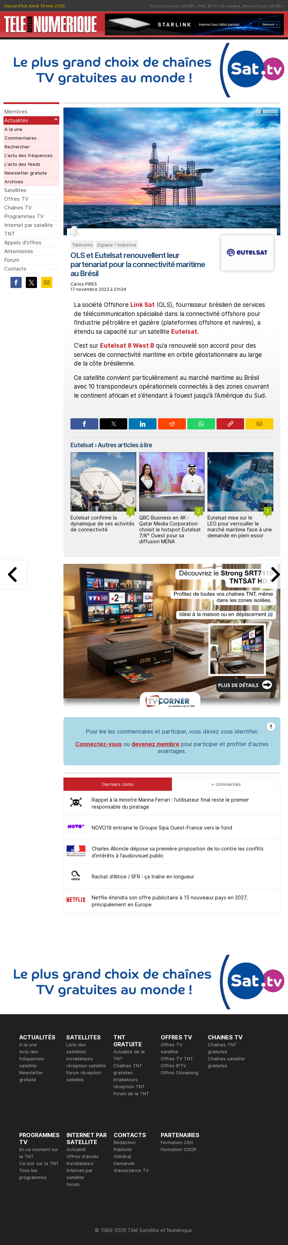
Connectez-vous (98, 744)
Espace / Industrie (116, 245)
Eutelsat (184, 331)
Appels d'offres (22, 242)
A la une (13, 129)
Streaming (229, 5)
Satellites (15, 190)
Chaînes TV (18, 207)
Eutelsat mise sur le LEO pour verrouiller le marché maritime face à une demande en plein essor (239, 526)
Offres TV (16, 199)
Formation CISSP (179, 1149)
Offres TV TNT (177, 1058)
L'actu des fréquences (29, 155)
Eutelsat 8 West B (127, 345)
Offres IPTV (173, 1065)
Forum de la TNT (131, 1093)
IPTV (212, 5)
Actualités (16, 120)
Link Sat (142, 304)
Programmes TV (24, 216)
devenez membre (155, 744)
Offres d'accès (83, 1156)
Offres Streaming (179, 1072)
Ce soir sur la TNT (39, 1163)
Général (122, 1156)
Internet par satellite (263, 5)
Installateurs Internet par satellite (80, 1170)
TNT (202, 5)
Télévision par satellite (173, 5)
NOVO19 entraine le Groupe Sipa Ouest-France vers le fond (162, 828)
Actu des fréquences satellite (31, 1058)
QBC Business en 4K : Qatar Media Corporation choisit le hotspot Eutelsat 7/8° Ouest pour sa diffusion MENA (170, 529)
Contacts (15, 268)
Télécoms (82, 245)
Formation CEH (177, 1142)
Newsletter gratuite (26, 173)
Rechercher (17, 146)
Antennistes (18, 251)
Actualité (76, 1149)
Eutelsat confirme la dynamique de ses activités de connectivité (102, 523)
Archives (14, 181)
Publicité (123, 1149)
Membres (16, 111)
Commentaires (21, 138)
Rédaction (125, 1142)
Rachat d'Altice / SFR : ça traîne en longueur (143, 876)
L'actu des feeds (22, 164)
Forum (11, 260)
